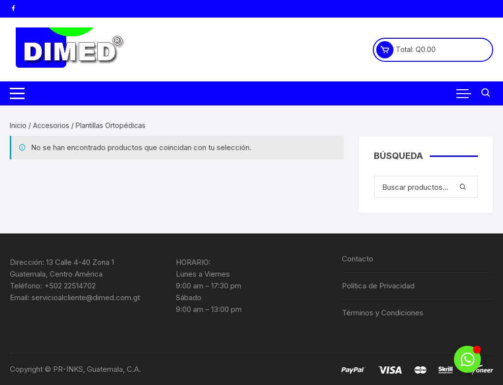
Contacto (357, 258)
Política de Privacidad (378, 285)
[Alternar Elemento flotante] (467, 359)
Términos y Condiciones (382, 312)
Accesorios (51, 125)
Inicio (18, 125)
